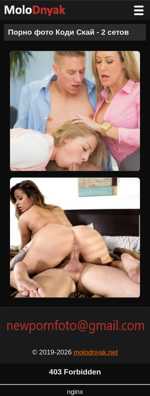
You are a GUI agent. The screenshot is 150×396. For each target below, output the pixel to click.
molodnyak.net (96, 352)
